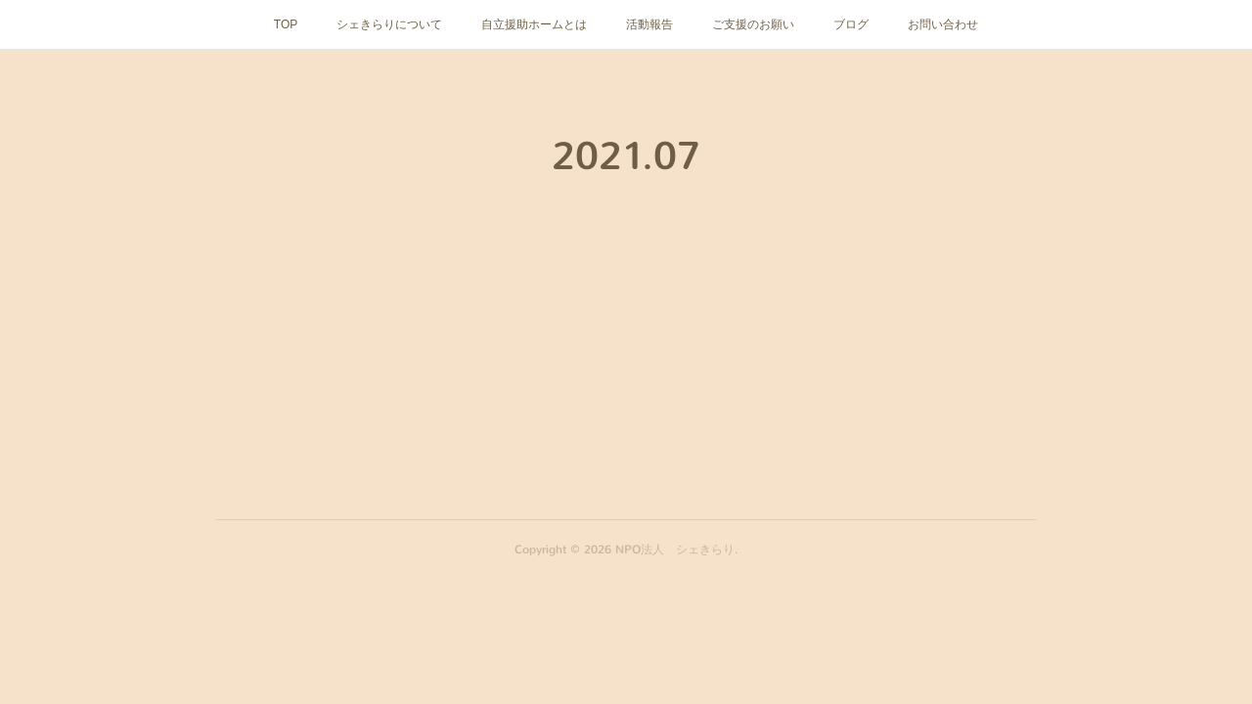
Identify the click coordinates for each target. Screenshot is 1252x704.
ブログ (851, 24)
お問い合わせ (943, 24)
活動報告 (649, 24)
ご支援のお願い (753, 24)
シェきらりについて (389, 24)
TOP (285, 24)
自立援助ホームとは (534, 24)
